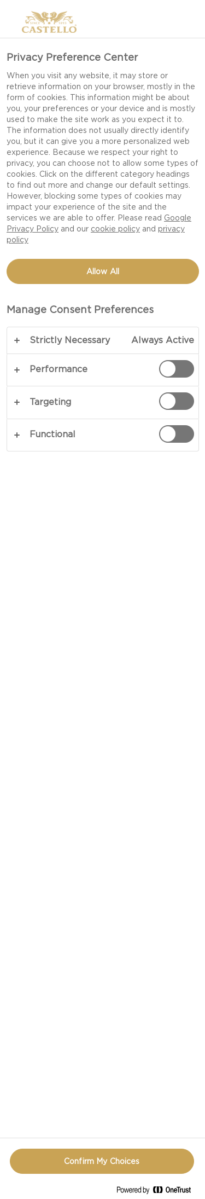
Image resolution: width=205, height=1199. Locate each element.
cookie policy (115, 228)
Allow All (102, 271)
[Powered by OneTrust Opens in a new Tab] (158, 1192)
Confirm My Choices (102, 1161)
